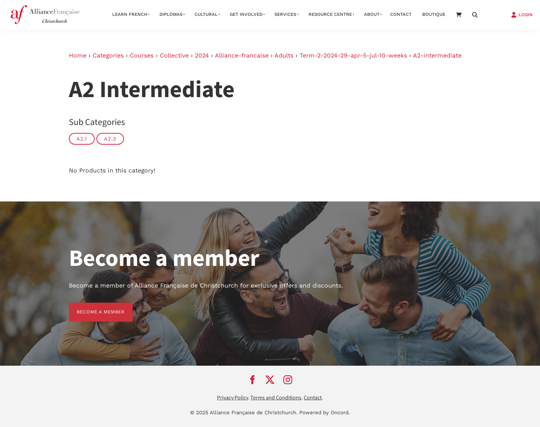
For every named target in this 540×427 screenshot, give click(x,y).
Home (77, 55)
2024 (202, 55)
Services (285, 14)
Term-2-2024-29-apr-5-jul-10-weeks (353, 55)
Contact (401, 14)
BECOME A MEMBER (93, 306)
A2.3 (110, 139)
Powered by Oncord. (324, 412)
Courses (142, 55)
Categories (108, 55)
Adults (283, 55)
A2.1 (81, 139)
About (372, 14)
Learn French (129, 14)
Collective (174, 55)
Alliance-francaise (242, 55)
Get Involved (246, 14)
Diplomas (171, 14)
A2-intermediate (437, 55)
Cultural (206, 14)
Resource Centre (330, 14)
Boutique (433, 14)
